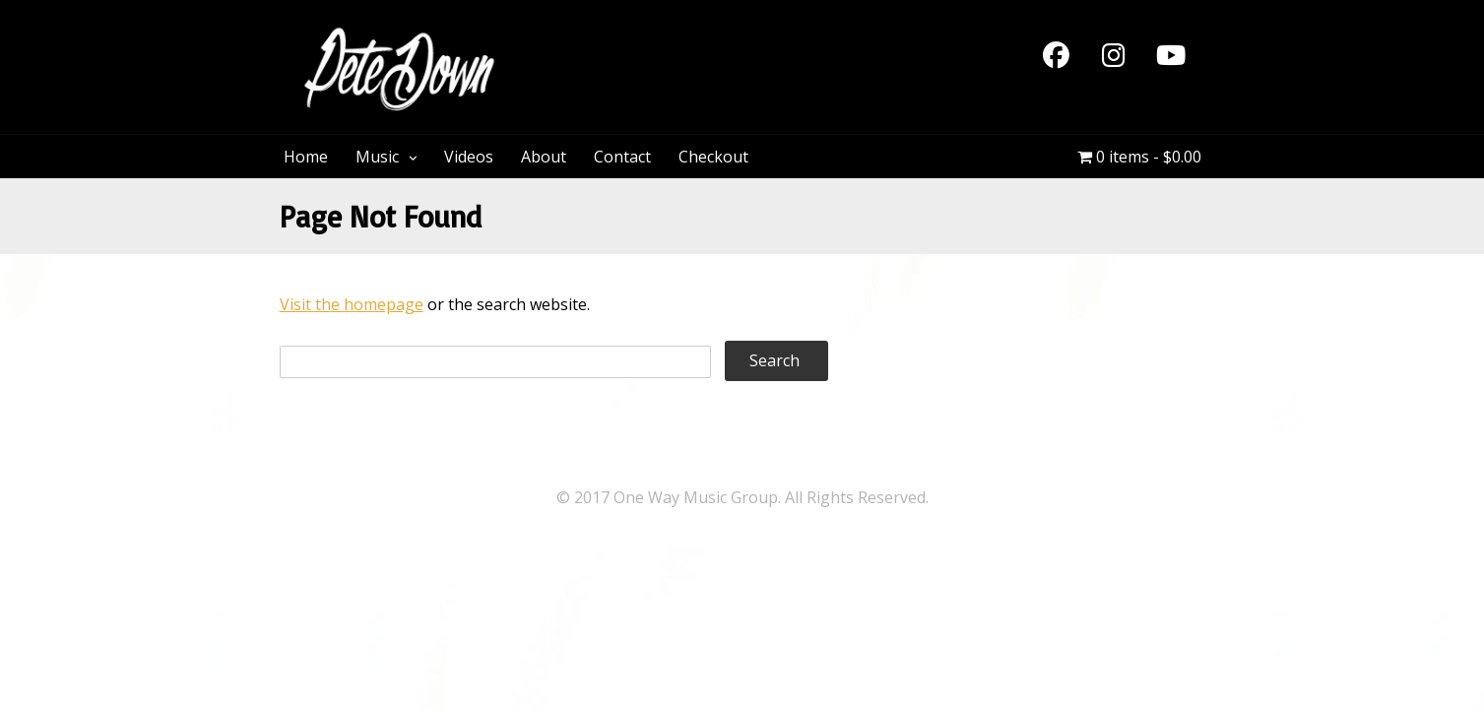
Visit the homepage (351, 304)
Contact (622, 156)
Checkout (713, 156)
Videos (468, 156)
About (543, 156)
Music (377, 156)
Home (306, 156)
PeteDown (594, 37)
